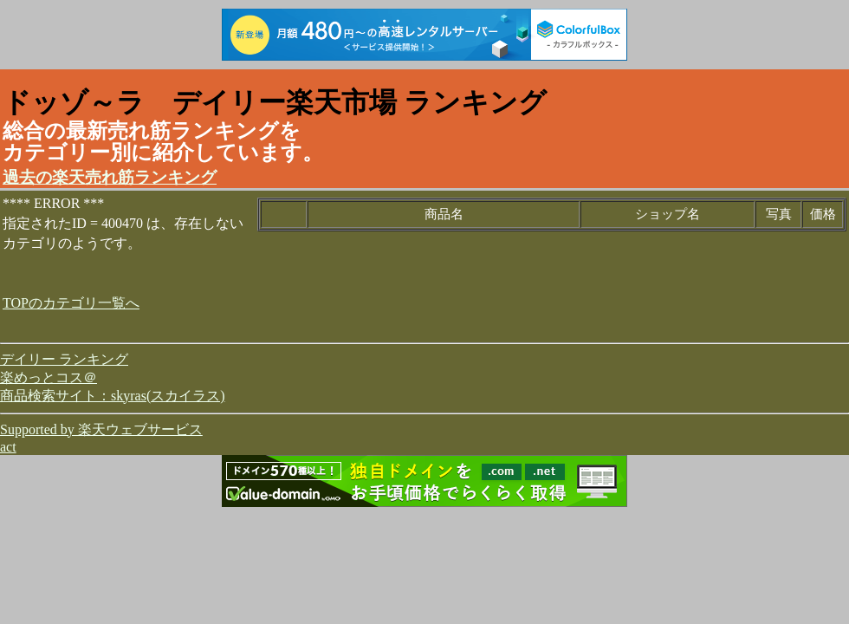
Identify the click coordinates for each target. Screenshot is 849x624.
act (8, 446)
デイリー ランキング (64, 359)
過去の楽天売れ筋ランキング (110, 177)
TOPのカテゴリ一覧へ (71, 303)
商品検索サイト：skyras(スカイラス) (112, 395)
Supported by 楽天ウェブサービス (101, 429)
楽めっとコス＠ (48, 377)
